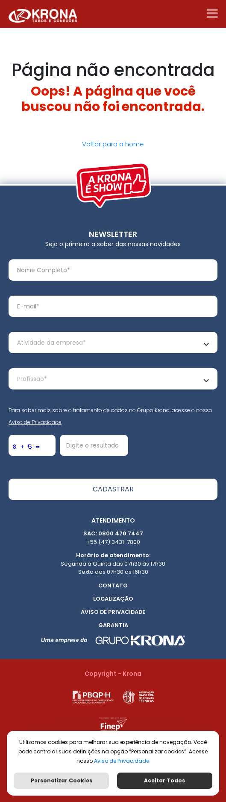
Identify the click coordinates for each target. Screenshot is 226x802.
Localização (113, 598)
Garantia (113, 625)
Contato (113, 585)
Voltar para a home (113, 143)
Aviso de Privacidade (35, 422)
